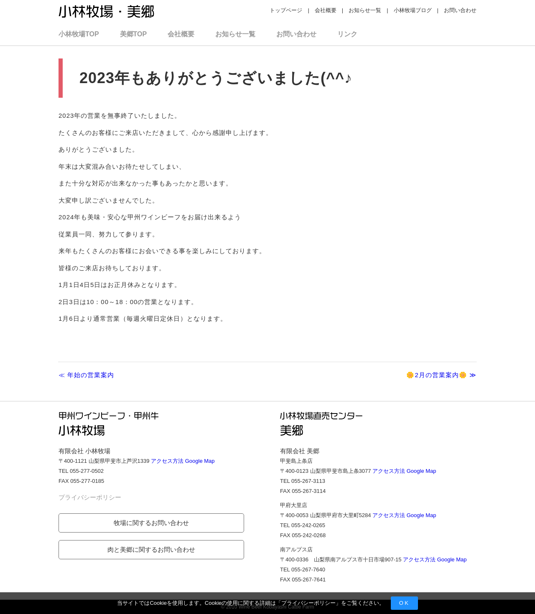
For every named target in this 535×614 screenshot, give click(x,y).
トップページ (286, 10)
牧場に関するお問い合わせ (151, 522)
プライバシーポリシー (308, 603)
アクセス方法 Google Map (182, 461)
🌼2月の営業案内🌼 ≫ (441, 374)
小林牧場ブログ (413, 10)
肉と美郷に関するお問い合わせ (151, 549)
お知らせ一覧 (365, 10)
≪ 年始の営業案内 (86, 374)
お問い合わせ (460, 10)
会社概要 (325, 10)
